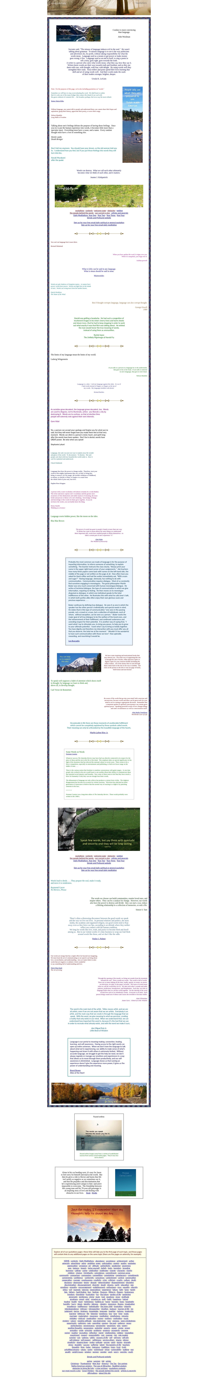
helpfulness (89, 1301)
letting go (81, 1313)
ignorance (112, 1304)
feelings (95, 1292)
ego (132, 1285)
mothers (108, 1318)
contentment (111, 1277)
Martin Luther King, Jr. (99, 732)
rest (103, 1335)
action (131, 1261)
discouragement (84, 1285)
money (100, 1318)
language (103, 1311)
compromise (67, 1277)
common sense (124, 1273)
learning (72, 1313)
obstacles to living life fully (83, 1368)
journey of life (123, 1309)
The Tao (113, 1363)
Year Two (101, 215)
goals (98, 1297)
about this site (104, 1373)
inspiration (118, 1306)
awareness (126, 1266)
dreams (110, 1285)
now (109, 1321)
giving (91, 1297)
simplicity (71, 1342)
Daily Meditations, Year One (84, 215)
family (132, 1289)
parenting (96, 1323)
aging (84, 1263)
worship (123, 1352)
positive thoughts (75, 1328)
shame (119, 1340)
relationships (110, 1333)
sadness (85, 1337)
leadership (129, 1311)
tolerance (96, 1347)
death (133, 1280)
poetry (124, 1325)
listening (94, 1313)
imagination (130, 1304)
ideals (80, 1304)
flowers (120, 1292)
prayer (127, 1328)
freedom (71, 1294)
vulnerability (116, 1349)
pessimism (111, 1325)
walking (126, 1349)
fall (103, 1361)
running (72, 1337)
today (88, 1347)
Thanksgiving (85, 1363)
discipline (130, 1282)
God (103, 1297)
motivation (117, 1318)
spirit (113, 1342)
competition (98, 1275)
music (126, 1318)
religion (120, 1333)
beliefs (103, 1268)
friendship (80, 1294)
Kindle (94, 1193)
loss (110, 1313)
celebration (93, 1270)
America (105, 1363)
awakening (116, 1266)
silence (126, 1340)
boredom (117, 1268)
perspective (100, 1325)
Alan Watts (99, 539)
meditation (104, 1316)
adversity (66, 1263)
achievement (122, 1261)
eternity (134, 1287)
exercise (85, 1289)
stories (119, 1342)
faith (121, 1289)
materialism (83, 1316)
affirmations (92, 1373)
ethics (65, 1289)
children (71, 1273)
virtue (107, 1349)
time (83, 1347)
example (77, 1289)
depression (77, 1282)
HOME (67, 1261)
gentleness (83, 1297)
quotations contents (117, 1368)
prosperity (115, 1330)
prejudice (74, 1330)
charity (129, 1270)
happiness (117, 1299)
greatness (74, 1299)
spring (89, 1361)
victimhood (98, 1349)
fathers (72, 1292)
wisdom (88, 1352)
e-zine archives (101, 1368)
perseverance (89, 1325)
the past (113, 1323)
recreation (83, 1333)
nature (73, 1321)
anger (98, 1263)
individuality (94, 1306)
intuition (105, 1309)
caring (84, 1270)
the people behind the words (107, 1371)
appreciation (72, 1266)
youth (130, 1352)
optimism (82, 1323)
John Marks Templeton (139, 712)
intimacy (83, 1309)
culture (127, 1280)
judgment (69, 1311)
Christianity (88, 1273)
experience (106, 1289)
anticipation (107, 1263)
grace (118, 1297)
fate (66, 1292)
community (64, 1275)
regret (100, 1333)
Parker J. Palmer (99, 939)
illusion (121, 1304)
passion (105, 1323)
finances (103, 1292)
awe (70, 1268)
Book (88, 1193)
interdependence (72, 1309)
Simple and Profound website (99, 218)
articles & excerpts (128, 1371)
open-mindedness (128, 1321)
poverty (107, 1328)
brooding (126, 1268)
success (86, 1345)
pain (89, 1323)
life (88, 1313)
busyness (69, 1270)
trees (113, 1347)
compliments (133, 1275)
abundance (100, 1261)
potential (98, 1328)
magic (126, 1313)
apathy (124, 1263)
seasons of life (102, 1337)
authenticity (105, 1266)
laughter (112, 1311)
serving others (108, 1340)
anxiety (116, 1263)
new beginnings (99, 1321)
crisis (105, 1280)
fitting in (112, 1292)
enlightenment (99, 1287)
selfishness (96, 1340)
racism (67, 1333)
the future (104, 1294)
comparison (75, 1275)
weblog (120, 210)
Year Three (111, 215)
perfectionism (76, 1325)
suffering (94, 1345)
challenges (104, 1270)
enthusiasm (111, 1287)
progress (106, 1330)
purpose (124, 1330)
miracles (125, 1316)
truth (124, 1347)
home (107, 1301)
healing (67, 1301)
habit (109, 1299)
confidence (78, 1277)
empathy (73, 1287)
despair (94, 1282)
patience (121, 1323)
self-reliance (74, 1340)
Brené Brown (75, 1070)
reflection (93, 1333)
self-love (117, 1337)
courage (76, 1280)
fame (127, 1289)
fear (89, 1292)
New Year (96, 1363)
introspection (94, 1309)
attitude (95, 1266)
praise (120, 1328)
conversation (130, 1277)
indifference (83, 1306)
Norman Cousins (71, 754)
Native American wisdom (81, 1366)
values (83, 1349)
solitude (99, 1342)
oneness (116, 1321)
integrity (127, 1306)
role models (123, 1335)
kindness (84, 1311)
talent (102, 1345)
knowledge (94, 1311)
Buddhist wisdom (119, 1366)
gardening (126, 1294)
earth (117, 1285)
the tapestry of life (113, 1345)
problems (97, 1330)
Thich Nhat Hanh (56, 968)
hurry (73, 1304)
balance (76, 1268)
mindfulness (115, 1316)
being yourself (94, 1268)
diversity (95, 1285)
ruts (78, 1337)
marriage (73, 1316)
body (110, 1268)
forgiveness (129, 1292)
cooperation (67, 1280)
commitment (111, 1273)
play (119, 1325)
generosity (73, 1297)
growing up (96, 1299)
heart (80, 1301)
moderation (91, 1318)
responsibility (94, 1335)
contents (74, 1261)
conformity (89, 1277)
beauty (83, 1268)
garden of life (115, 1294)
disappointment (118, 1282)
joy (132, 1309)
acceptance (110, 1261)
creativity (97, 1280)
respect (84, 1335)
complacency (121, 1275)
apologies (132, 1263)
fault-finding (81, 1292)
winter (108, 1361)
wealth (68, 1352)
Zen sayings (122, 1363)
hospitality (129, 1301)
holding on (99, 1301)
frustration (90, 1294)
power (114, 1328)
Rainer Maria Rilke (57, 101)
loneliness (103, 1313)
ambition (91, 1263)
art (90, 1266)
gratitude (125, 1297)
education (125, 1285)
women (96, 1352)
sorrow (106, 1342)
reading (74, 1333)
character (121, 1270)
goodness (110, 1297)
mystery (66, 1321)
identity (87, 1304)
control (121, 1277)
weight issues (77, 1352)
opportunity (72, 1323)
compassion (86, 1275)
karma (76, 1311)
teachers (126, 1345)
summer (96, 1361)
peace (128, 1323)
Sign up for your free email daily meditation (99, 225)
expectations (95, 1289)
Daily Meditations (86, 1261)
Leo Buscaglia (74, 641)
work (110, 1352)
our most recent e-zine (71, 1371)
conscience (100, 1277)
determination (104, 1282)
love (115, 1313)
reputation (129, 1333)
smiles (92, 1342)
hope (122, 1301)
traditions (105, 1347)
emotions (64, 1287)
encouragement (84, 1287)
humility (66, 1304)
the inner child (106, 1306)
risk (115, 1335)
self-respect (86, 1340)
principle (88, 1330)
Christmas (75, 1363)
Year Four (121, 215)
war (132, 1349)
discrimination (70, 1285)
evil (70, 1289)
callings (78, 1270)
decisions (68, 1282)
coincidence (99, 1273)
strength (127, 1342)
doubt (103, 1285)
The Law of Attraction (102, 1366)
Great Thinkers (88, 1371)
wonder (103, 1352)
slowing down (82, 1342)
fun (97, 1294)
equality (126, 1287)
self (110, 1337)
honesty (115, 1301)
